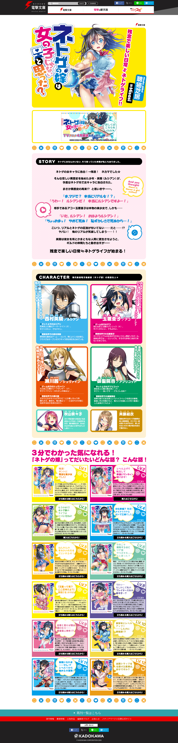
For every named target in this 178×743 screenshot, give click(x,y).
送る (140, 3)
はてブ (150, 3)
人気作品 (71, 719)
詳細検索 (93, 3)
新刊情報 (50, 719)
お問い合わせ (89, 725)
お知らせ (96, 719)
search (81, 3)
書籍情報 (61, 719)
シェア (120, 3)
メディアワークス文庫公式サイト (117, 719)
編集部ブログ (83, 719)
